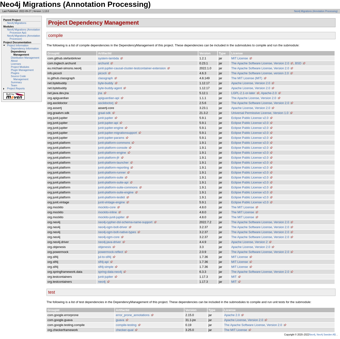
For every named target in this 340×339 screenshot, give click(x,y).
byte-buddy (105, 83)
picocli (102, 73)
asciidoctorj (105, 103)
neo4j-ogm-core (108, 237)
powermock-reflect (110, 252)
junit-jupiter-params (111, 137)
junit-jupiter (105, 118)
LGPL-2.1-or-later (243, 93)
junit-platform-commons (114, 142)
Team (14, 85)
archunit (103, 63)
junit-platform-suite (110, 177)
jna (100, 93)
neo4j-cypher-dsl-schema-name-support (125, 222)
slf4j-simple (105, 267)
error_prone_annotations (132, 315)
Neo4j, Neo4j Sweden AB (322, 334)
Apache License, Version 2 (249, 242)
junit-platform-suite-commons (118, 187)
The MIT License (242, 207)
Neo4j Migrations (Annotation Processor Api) (23, 31)
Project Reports (16, 88)
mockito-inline (107, 212)
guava (120, 320)
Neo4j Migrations (16, 23)
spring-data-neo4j (110, 272)
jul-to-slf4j (104, 257)
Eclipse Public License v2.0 (249, 118)
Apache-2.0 (269, 93)
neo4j (102, 281)
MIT (233, 276)
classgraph (105, 78)
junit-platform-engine (112, 152)
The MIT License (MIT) (246, 78)
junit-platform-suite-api (113, 182)
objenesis (104, 247)
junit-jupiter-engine (110, 128)
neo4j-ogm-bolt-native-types (117, 232)
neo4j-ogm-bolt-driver (112, 227)
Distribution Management (25, 57)
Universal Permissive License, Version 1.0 (259, 113)
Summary (16, 82)
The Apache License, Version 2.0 (253, 98)
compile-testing (126, 325)
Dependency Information (25, 48)
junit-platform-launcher (113, 162)
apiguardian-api (108, 98)
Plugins (15, 73)
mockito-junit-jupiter (111, 217)
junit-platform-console (112, 147)
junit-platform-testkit (111, 197)
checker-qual (124, 330)
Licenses (16, 63)
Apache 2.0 (232, 315)
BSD (298, 63)
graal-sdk (104, 113)
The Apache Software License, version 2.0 (260, 73)
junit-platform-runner (112, 172)
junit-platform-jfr (108, 157)
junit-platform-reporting (113, 167)
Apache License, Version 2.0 (250, 83)
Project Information (18, 45)
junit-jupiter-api (108, 123)
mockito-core (106, 207)
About (14, 60)
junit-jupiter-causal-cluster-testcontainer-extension (132, 68)
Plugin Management (22, 70)
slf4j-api (103, 262)
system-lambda (108, 58)
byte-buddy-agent (110, 88)
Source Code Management (19, 78)
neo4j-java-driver (109, 242)
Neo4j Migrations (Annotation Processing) (316, 11)
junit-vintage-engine (111, 202)
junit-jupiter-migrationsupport (117, 133)
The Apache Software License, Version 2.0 (260, 63)
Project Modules (20, 66)
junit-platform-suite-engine (115, 192)
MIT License (239, 58)
